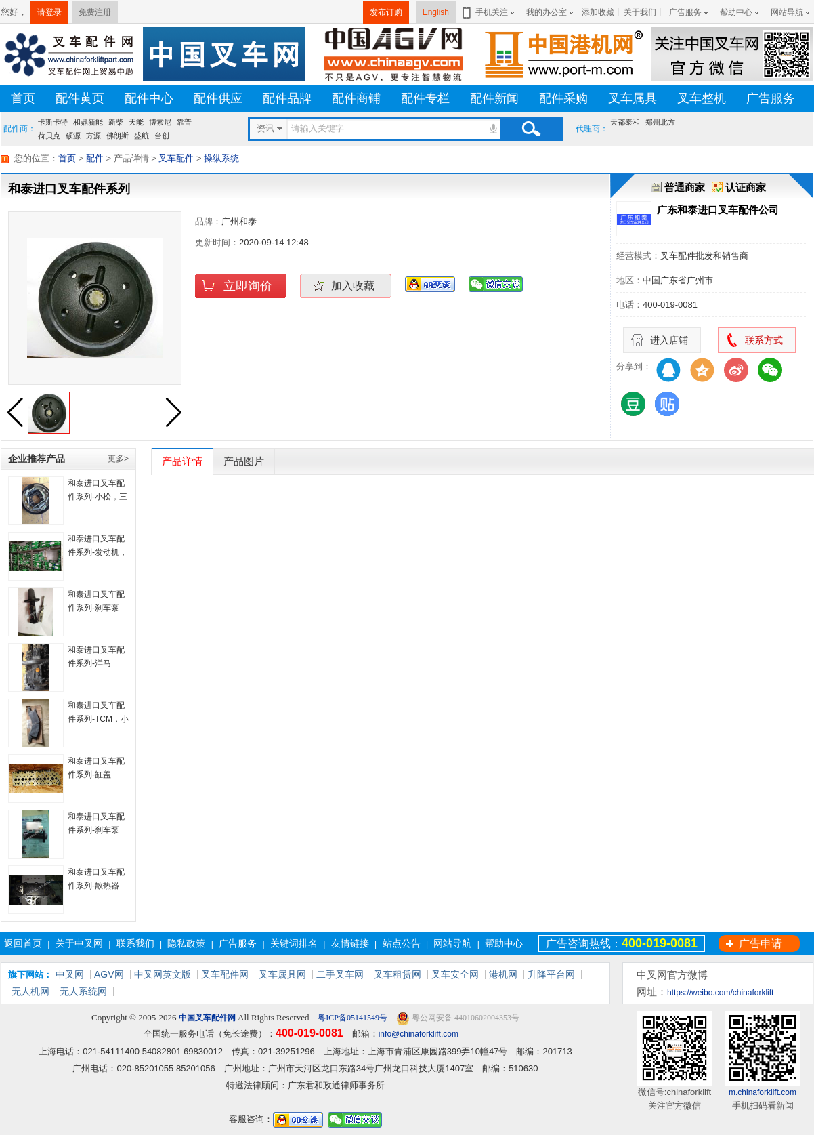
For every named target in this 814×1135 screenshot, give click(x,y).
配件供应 (218, 98)
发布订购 (386, 12)
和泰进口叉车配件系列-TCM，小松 (98, 719)
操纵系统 (221, 158)
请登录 (49, 12)
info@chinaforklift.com (418, 1034)
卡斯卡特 (53, 122)
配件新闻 (494, 98)
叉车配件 (176, 158)
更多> (118, 458)
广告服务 (685, 12)
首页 (23, 98)
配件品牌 (287, 98)
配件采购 (563, 98)
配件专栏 (425, 98)
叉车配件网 (225, 974)
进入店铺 (669, 340)
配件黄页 (80, 98)
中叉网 (70, 974)
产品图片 (243, 461)
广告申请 (760, 943)
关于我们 (640, 12)
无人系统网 (83, 991)
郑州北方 (660, 122)
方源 (93, 135)
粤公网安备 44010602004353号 (457, 1018)
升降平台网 (551, 974)
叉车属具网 (282, 974)
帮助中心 (736, 12)
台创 (161, 135)
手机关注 (489, 12)
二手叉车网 (340, 974)
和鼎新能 (88, 122)
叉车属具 (632, 98)
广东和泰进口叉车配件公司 (718, 209)
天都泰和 (625, 122)
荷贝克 (49, 135)
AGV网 (109, 974)
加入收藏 (352, 285)
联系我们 (135, 943)
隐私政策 (186, 943)
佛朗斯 (117, 135)
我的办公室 (546, 12)
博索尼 (160, 122)
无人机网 (30, 991)
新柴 (115, 122)
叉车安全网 (455, 974)
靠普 (184, 122)
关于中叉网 (79, 943)
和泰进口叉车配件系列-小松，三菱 (97, 496)
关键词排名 (294, 943)
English (436, 12)
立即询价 (247, 286)
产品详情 (182, 461)
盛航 (141, 135)
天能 (136, 122)
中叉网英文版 (162, 974)
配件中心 (149, 98)
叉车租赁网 (397, 974)
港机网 (503, 974)
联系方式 (764, 340)
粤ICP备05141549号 (351, 1018)
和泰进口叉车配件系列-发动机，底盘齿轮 (97, 552)
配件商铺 (356, 98)
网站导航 (787, 12)
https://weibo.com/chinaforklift (720, 992)
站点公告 (402, 943)
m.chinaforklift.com (762, 1092)
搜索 (530, 129)
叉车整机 (701, 98)
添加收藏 (598, 12)
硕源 (73, 135)
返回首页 (23, 943)
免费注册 (95, 12)
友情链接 (350, 943)
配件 (95, 158)
